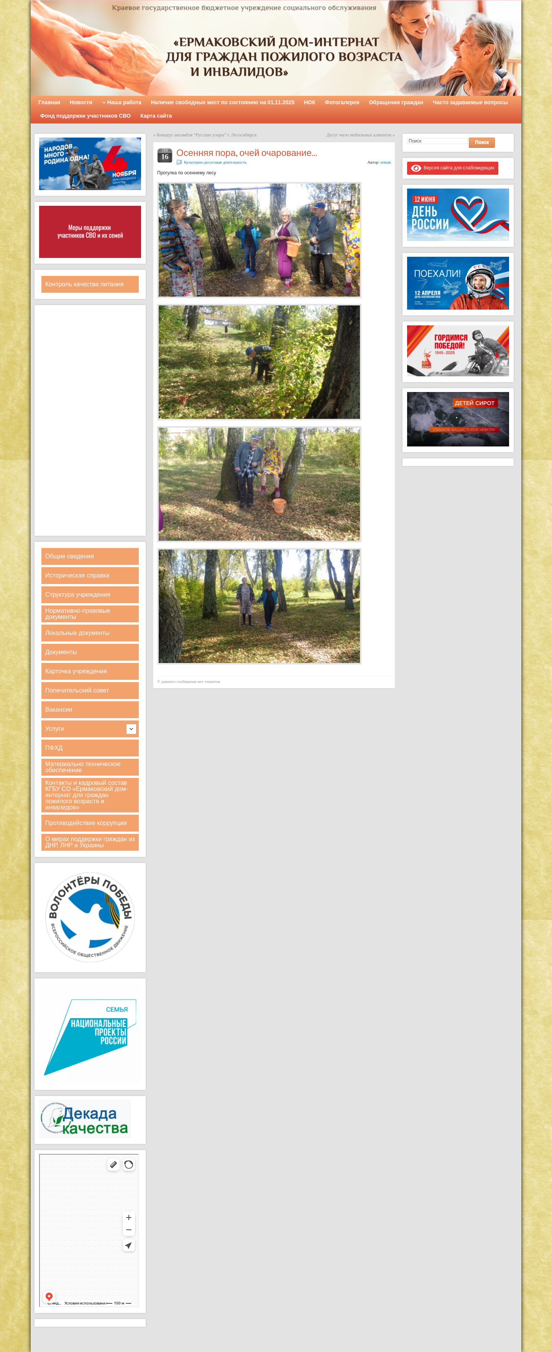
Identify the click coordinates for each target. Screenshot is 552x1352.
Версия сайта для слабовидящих (453, 168)
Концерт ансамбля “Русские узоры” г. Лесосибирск (207, 135)
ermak (386, 162)
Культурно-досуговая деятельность (215, 162)
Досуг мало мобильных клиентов (359, 135)
